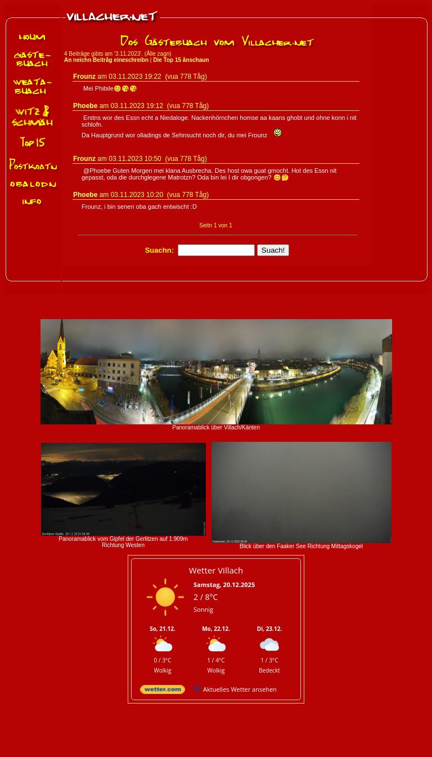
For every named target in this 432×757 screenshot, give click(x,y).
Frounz (84, 76)
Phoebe (85, 106)
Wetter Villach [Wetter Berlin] (216, 570)
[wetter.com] (162, 691)
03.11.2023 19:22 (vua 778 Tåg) (158, 76)
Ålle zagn (157, 54)
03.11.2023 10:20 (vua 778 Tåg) (160, 195)
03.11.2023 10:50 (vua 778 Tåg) (158, 159)
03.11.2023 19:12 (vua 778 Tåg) (160, 106)
